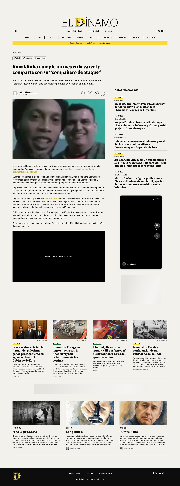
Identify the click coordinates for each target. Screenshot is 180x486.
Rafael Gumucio (17, 448)
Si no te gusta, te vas (25, 432)
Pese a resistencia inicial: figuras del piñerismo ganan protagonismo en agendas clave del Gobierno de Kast (29, 353)
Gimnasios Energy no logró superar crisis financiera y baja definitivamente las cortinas (66, 353)
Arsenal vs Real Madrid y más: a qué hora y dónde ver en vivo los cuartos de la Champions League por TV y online (139, 107)
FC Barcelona (52, 198)
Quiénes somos (74, 474)
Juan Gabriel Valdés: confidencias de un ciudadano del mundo (147, 350)
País (39, 37)
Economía (51, 37)
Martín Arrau (90, 43)
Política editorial (105, 474)
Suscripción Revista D (74, 31)
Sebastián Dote (26, 92)
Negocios (57, 343)
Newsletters (109, 31)
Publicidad (80, 479)
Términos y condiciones (95, 479)
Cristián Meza (57, 376)
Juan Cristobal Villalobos (140, 370)
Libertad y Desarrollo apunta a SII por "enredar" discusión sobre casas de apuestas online (109, 352)
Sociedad (136, 37)
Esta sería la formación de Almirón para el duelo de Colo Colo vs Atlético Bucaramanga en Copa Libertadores (139, 144)
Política (28, 37)
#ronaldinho (40, 58)
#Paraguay (27, 58)
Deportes (122, 37)
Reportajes (66, 37)
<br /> (59, 256)
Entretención (107, 37)
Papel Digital (94, 31)
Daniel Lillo (16, 376)
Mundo (92, 37)
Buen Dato (151, 37)
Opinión (80, 37)
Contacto (89, 474)
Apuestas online (104, 43)
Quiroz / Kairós (129, 432)
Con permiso (74, 432)
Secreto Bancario (76, 43)
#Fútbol (17, 58)
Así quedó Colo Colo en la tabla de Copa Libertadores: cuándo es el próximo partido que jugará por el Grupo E (140, 125)
